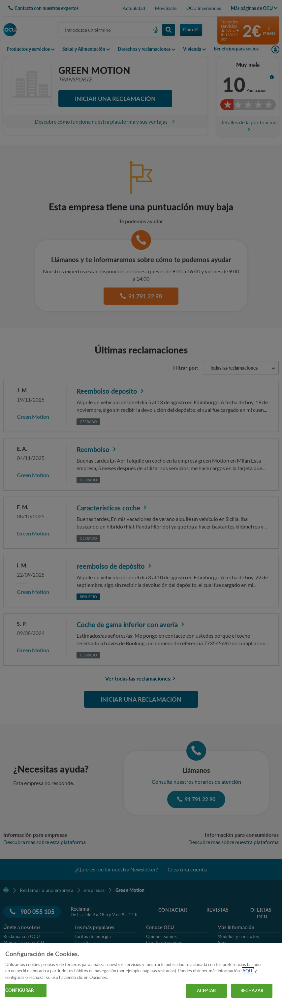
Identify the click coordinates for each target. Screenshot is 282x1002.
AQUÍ (248, 970)
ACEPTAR (206, 990)
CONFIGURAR (19, 990)
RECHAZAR (251, 990)
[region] (141, 972)
